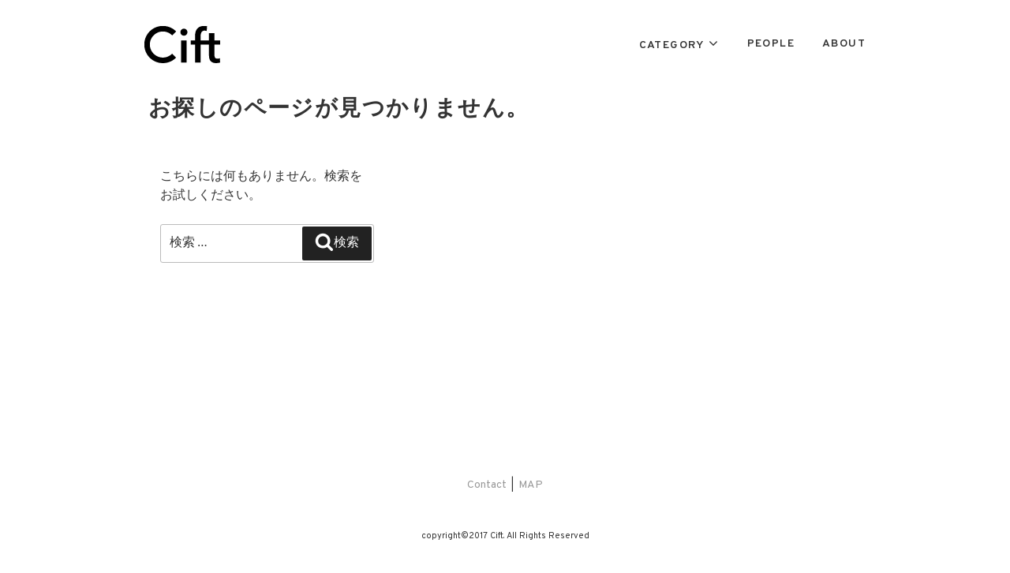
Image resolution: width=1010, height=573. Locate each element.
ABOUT (844, 44)
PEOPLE (771, 44)
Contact (487, 485)
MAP (530, 485)
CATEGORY (672, 45)
